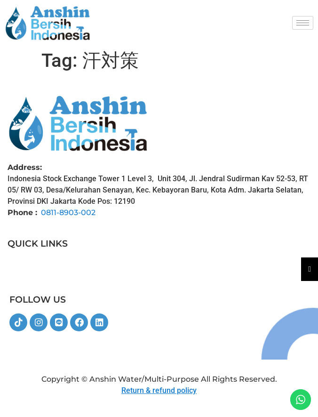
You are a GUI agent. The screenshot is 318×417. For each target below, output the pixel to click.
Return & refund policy (159, 390)
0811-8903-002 (68, 212)
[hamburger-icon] (302, 23)
